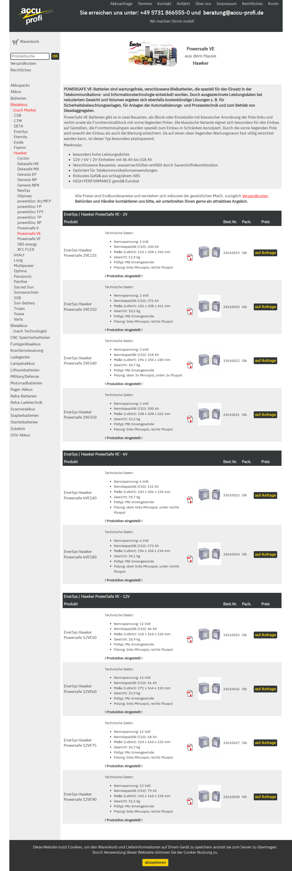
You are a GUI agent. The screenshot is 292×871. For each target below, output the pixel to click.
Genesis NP (27, 179)
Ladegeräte (20, 357)
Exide (18, 142)
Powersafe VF (29, 238)
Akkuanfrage (121, 3)
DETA (18, 126)
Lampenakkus (22, 363)
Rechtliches (252, 3)
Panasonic (23, 276)
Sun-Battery (24, 303)
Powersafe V (28, 228)
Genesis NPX (28, 185)
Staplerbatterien (24, 415)
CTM (18, 120)
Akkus (15, 91)
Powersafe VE (29, 233)
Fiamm (20, 147)
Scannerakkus (22, 409)
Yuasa (19, 313)
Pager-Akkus (21, 389)
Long (18, 260)
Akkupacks (20, 85)
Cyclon (23, 158)
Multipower (24, 265)
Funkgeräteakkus (25, 344)
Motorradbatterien (26, 383)
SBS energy (27, 244)
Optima (20, 270)
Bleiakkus (18, 104)
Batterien (18, 98)
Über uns (203, 3)
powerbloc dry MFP (34, 201)
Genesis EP (26, 174)
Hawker (20, 153)
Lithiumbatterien (24, 370)
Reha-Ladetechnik (26, 402)
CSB (17, 115)
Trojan (19, 308)
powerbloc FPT (30, 211)
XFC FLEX (25, 249)
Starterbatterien (24, 422)
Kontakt (164, 3)
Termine (145, 3)
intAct (19, 254)
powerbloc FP (29, 206)
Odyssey (24, 195)
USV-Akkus (20, 435)
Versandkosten (23, 63)
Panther (21, 281)
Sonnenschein (26, 292)
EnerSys (21, 131)
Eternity (20, 136)
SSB (17, 297)
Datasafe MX (28, 168)
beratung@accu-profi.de (233, 12)
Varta (18, 319)
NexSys (23, 190)
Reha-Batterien (23, 396)
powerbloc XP (29, 222)
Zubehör (17, 428)
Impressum (227, 3)
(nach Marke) (24, 110)
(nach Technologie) (30, 331)
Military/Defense (24, 376)
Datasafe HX (27, 163)
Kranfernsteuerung (26, 350)
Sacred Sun (24, 287)
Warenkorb (25, 41)
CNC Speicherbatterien (30, 337)
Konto (273, 3)
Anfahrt (183, 3)
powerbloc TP (29, 217)
